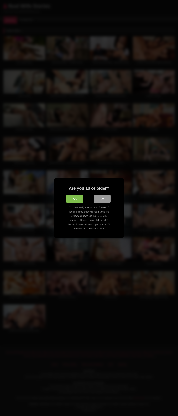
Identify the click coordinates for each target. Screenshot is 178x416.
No (102, 199)
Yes (74, 199)
